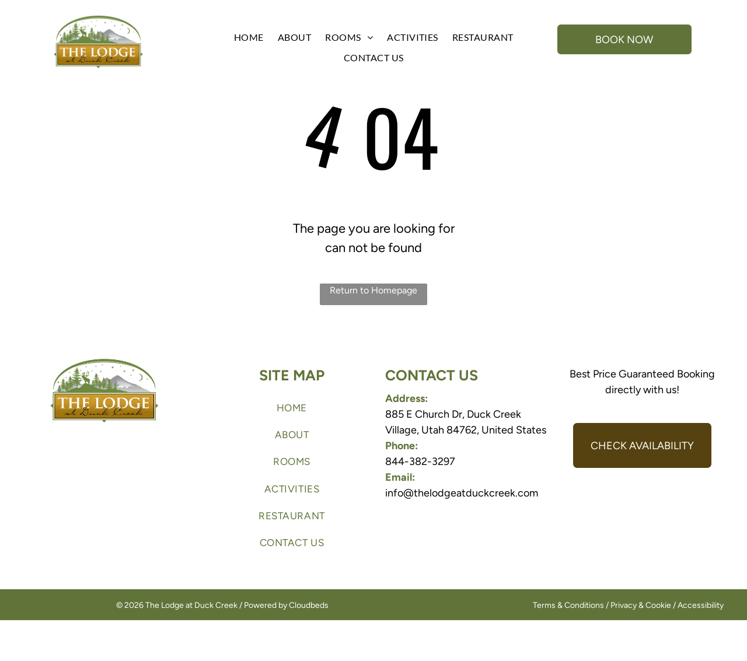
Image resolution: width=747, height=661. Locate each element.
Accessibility (701, 605)
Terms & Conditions (568, 605)
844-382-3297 (420, 461)
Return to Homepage (373, 290)
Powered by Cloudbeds (286, 605)
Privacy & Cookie (640, 605)
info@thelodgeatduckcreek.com (461, 493)
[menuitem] (249, 37)
